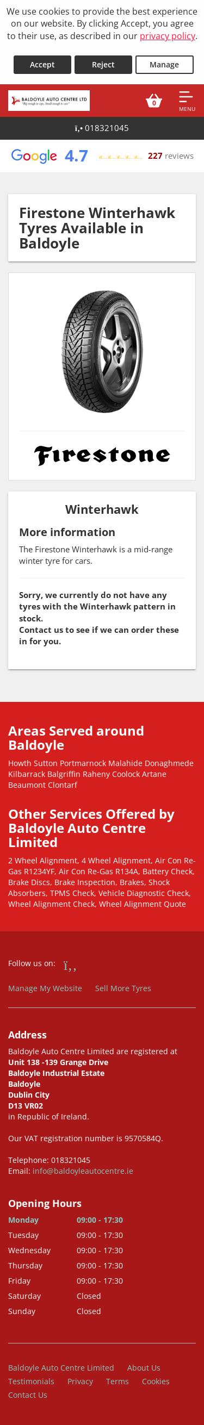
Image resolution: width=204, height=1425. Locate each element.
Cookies (156, 1381)
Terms (117, 1381)
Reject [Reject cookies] (103, 64)
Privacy (80, 1381)
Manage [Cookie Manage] (164, 64)
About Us (143, 1367)
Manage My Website (45, 988)
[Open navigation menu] (187, 100)
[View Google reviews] (101, 156)
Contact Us (27, 1395)
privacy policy (167, 36)
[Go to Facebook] (70, 964)
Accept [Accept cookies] (42, 64)
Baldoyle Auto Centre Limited (61, 1367)
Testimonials (31, 1381)
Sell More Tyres (123, 988)
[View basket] (154, 100)
